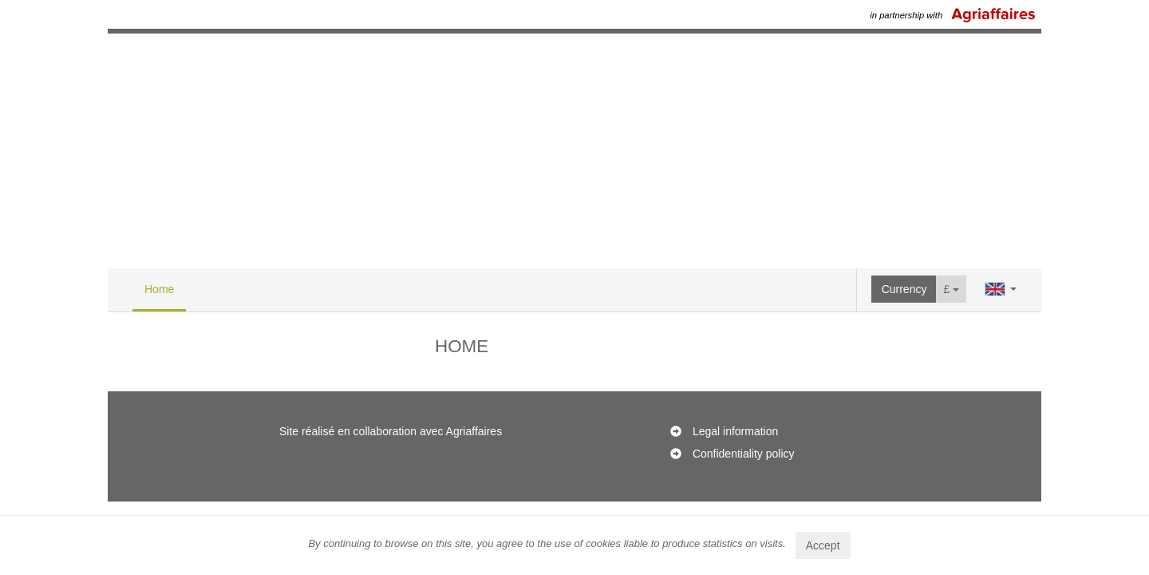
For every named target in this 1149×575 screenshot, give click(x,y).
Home (159, 289)
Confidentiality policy (744, 453)
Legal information (735, 431)
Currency (904, 289)
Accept (823, 545)
